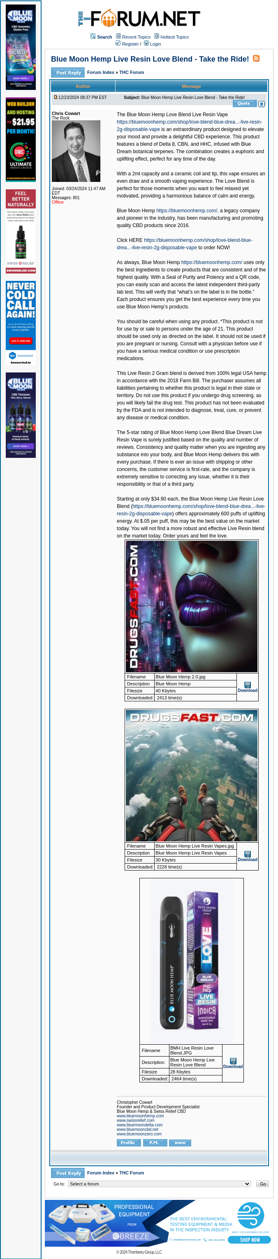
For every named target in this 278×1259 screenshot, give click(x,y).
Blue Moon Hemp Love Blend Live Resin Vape (177, 114)
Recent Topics (136, 36)
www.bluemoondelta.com (139, 1125)
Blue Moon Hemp (136, 211)
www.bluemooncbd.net (137, 1129)
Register (127, 43)
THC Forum (131, 72)
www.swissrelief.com (136, 1120)
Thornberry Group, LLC (145, 1252)
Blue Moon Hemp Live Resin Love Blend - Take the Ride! (150, 59)
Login (152, 43)
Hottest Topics (174, 36)
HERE (135, 240)
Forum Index (101, 72)
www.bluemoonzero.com (139, 1134)
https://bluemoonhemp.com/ (211, 262)
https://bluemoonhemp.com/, (187, 211)
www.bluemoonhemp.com (140, 1116)
